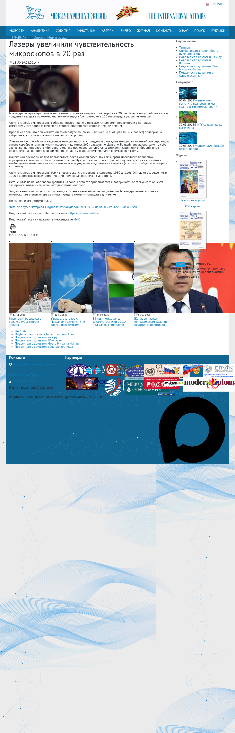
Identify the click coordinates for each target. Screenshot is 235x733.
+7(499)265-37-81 (24, 381)
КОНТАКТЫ (164, 30)
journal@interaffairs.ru (24, 374)
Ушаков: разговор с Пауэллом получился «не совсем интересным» (68, 321)
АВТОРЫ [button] (108, 30)
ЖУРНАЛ (143, 30)
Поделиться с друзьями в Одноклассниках (196, 73)
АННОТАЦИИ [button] (86, 30)
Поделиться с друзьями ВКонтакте (195, 61)
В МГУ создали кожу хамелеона (200, 126)
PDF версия (193, 206)
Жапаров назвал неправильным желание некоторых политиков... (151, 321)
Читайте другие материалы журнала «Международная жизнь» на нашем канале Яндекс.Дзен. (73, 207)
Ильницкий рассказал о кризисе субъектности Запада (25, 321)
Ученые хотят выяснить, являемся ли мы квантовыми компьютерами (198, 103)
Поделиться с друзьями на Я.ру (200, 57)
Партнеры (73, 357)
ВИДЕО (125, 30)
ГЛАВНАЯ (19, 37)
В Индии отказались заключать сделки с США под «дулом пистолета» (109, 321)
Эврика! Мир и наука (50, 37)
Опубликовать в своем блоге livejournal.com (198, 52)
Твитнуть (185, 47)
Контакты (17, 357)
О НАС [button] (183, 30)
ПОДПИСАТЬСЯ (189, 277)
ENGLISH (214, 4)
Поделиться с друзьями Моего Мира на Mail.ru (200, 67)
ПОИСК (199, 30)
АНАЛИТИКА (40, 30)
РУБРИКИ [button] (218, 30)
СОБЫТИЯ (63, 30)
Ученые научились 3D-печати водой (202, 147)
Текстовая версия (193, 200)
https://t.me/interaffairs (84, 213)
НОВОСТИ (17, 30)
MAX (77, 219)
